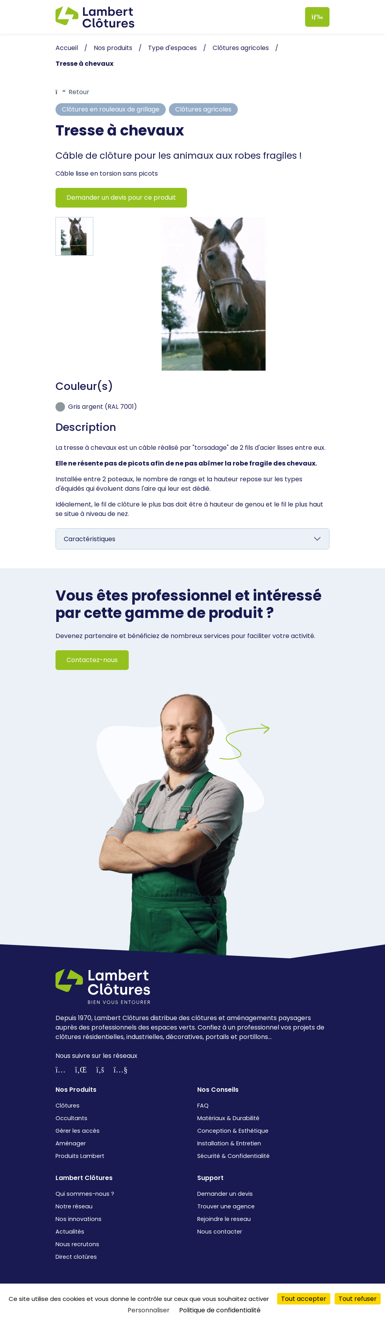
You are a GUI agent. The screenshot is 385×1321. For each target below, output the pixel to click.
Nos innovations (79, 1219)
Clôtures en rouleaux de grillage (110, 109)
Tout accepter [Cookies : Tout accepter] (303, 1298)
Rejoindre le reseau (224, 1219)
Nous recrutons (77, 1244)
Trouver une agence (226, 1206)
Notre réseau (74, 1206)
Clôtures (68, 1105)
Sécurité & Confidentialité (233, 1156)
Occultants (71, 1118)
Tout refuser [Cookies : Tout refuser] (358, 1298)
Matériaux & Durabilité (228, 1118)
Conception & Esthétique (232, 1131)
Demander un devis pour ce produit (121, 197)
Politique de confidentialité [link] (220, 1310)
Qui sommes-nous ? (85, 1194)
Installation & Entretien (229, 1143)
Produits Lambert (80, 1156)
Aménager (71, 1143)
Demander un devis (225, 1194)
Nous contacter (219, 1232)
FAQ (203, 1105)
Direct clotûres (76, 1257)
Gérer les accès (78, 1131)
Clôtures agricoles (203, 109)
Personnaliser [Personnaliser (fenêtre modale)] (149, 1310)
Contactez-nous (92, 659)
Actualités (70, 1232)
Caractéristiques (89, 539)
